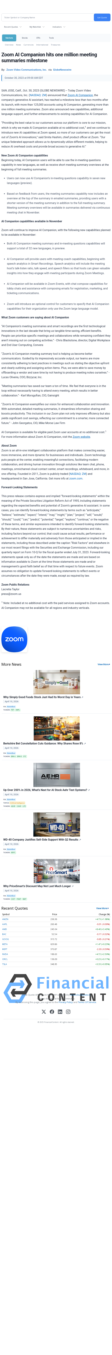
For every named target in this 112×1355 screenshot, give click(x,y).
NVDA (5, 954)
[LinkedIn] (60, 1012)
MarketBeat (11, 707)
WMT (24, 899)
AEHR (13, 806)
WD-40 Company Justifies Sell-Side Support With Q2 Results (42, 839)
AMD (4, 929)
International (42, 44)
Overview (9, 44)
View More (103, 664)
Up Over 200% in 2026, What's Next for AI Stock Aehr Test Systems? (46, 790)
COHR (19, 806)
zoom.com (75, 478)
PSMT (19, 899)
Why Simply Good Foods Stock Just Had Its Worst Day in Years (43, 697)
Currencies (29, 44)
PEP (12, 710)
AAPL (4, 924)
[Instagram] (68, 1012)
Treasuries (55, 44)
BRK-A (13, 756)
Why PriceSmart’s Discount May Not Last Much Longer (38, 886)
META (5, 944)
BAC (4, 934)
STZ (24, 756)
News (18, 44)
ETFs (38, 38)
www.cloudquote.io (80, 994)
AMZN (5, 919)
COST (13, 899)
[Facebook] (51, 1012)
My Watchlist (35, 26)
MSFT (4, 949)
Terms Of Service (87, 1002)
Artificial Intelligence (17, 803)
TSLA (4, 964)
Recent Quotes (11, 26)
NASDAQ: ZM (38, 95)
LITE (24, 806)
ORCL (5, 959)
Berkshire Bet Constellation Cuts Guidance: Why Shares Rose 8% (44, 743)
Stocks (24, 38)
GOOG (5, 939)
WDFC (13, 852)
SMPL (18, 710)
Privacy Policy (66, 1002)
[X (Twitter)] (43, 1012)
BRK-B (19, 756)
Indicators (57, 26)
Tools (51, 38)
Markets (9, 38)
